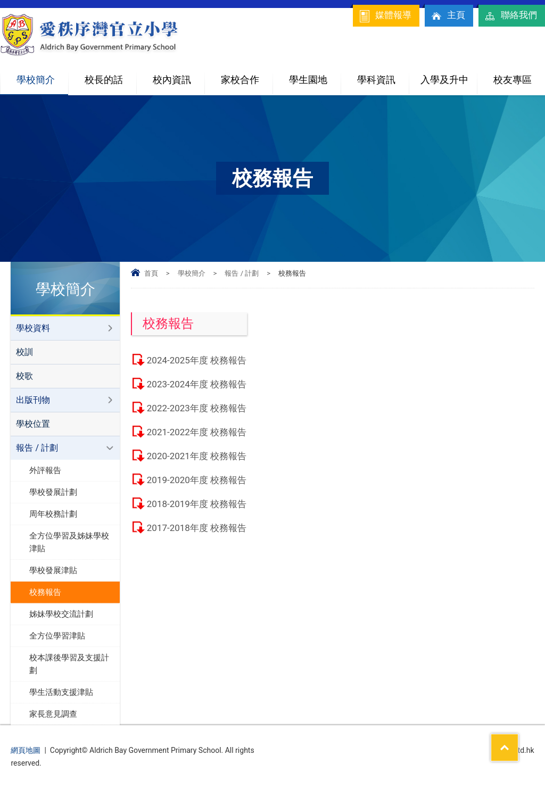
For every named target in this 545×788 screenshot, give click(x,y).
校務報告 (45, 592)
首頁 (151, 273)
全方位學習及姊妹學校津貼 (69, 542)
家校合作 (247, 75)
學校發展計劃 (53, 492)
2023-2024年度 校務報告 (196, 384)
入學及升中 (448, 75)
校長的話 (104, 79)
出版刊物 (33, 400)
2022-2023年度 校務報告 (196, 408)
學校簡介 (42, 75)
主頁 (447, 16)
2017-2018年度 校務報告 (196, 527)
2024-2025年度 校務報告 (196, 360)
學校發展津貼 (53, 570)
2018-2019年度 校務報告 (196, 504)
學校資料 (33, 328)
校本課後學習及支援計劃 (69, 664)
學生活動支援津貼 (61, 692)
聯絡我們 (510, 16)
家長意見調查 (53, 714)
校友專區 (512, 79)
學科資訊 (383, 75)
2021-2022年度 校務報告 (196, 432)
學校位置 (33, 424)
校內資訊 (179, 75)
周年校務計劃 (53, 514)
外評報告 (45, 470)
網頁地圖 (25, 750)
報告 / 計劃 (242, 273)
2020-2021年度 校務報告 (196, 456)
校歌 (24, 376)
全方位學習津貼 (57, 636)
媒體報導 (384, 16)
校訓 (24, 352)
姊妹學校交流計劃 (61, 614)
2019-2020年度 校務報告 (196, 480)
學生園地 (315, 75)
